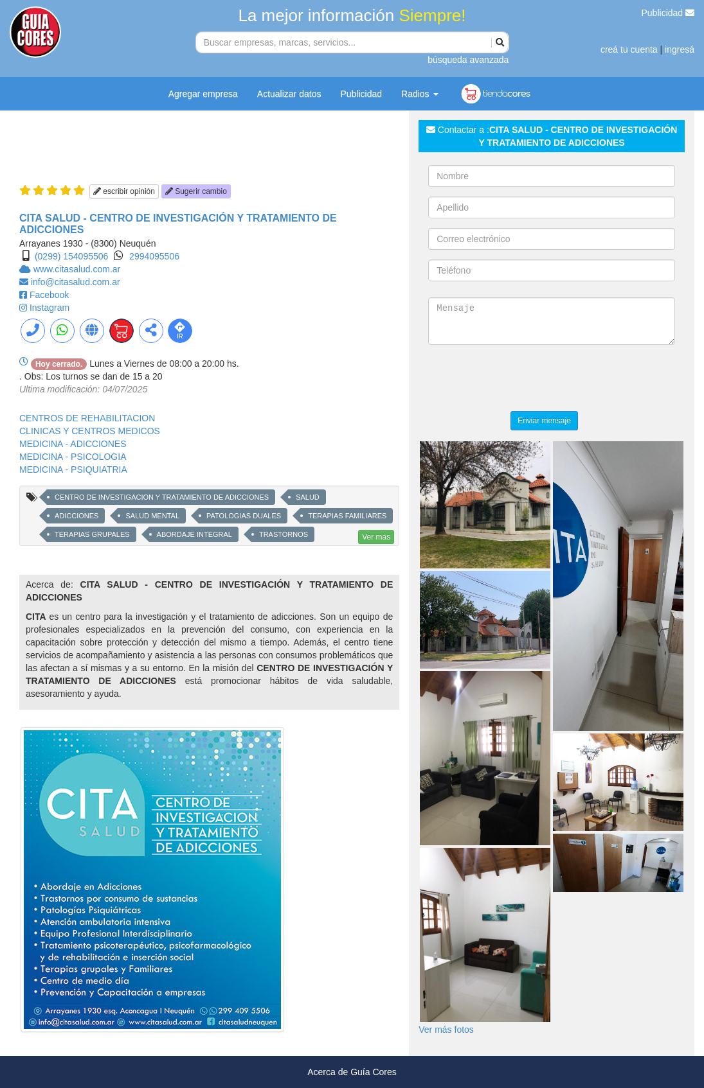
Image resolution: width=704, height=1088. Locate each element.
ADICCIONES (76, 516)
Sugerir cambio (196, 191)
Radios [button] (419, 94)
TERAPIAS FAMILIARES (347, 516)
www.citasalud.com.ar (76, 269)
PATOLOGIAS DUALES (243, 516)
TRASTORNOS (283, 534)
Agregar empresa (203, 94)
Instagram (49, 308)
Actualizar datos (289, 94)
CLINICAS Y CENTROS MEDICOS (89, 431)
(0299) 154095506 (71, 256)
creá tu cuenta (629, 49)
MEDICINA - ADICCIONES (72, 444)
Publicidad (668, 13)
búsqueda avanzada (468, 60)
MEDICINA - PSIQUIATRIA (73, 469)
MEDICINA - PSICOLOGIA (72, 457)
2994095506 (154, 256)
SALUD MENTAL (152, 516)
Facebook (49, 295)
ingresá (679, 49)
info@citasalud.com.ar (75, 282)
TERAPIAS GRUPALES (92, 534)
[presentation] (526, 380)
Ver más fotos (446, 1029)
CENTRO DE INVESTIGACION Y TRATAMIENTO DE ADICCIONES (162, 497)
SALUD (308, 497)
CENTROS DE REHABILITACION (87, 418)
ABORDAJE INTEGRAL (194, 534)
